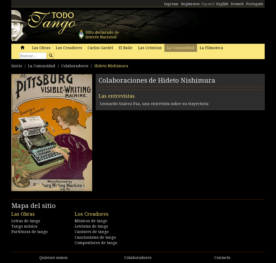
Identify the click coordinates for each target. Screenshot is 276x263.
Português (254, 4)
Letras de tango (25, 221)
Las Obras (41, 48)
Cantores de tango (92, 232)
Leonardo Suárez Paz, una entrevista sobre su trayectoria (154, 104)
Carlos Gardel (100, 48)
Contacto (222, 257)
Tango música (24, 226)
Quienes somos (53, 257)
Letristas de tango (91, 226)
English (222, 4)
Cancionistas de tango (95, 237)
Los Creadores (69, 48)
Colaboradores (74, 66)
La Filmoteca (211, 48)
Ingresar (171, 4)
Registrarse (190, 4)
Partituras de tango (29, 232)
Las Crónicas (150, 48)
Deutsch (237, 4)
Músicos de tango (91, 221)
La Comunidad (180, 48)
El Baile (126, 48)
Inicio (16, 66)
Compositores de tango (96, 243)
